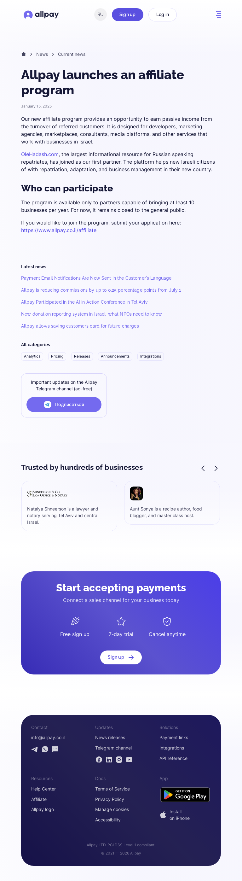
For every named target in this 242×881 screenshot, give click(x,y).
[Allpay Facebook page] (99, 759)
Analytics (32, 356)
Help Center (43, 788)
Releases (82, 356)
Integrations (150, 356)
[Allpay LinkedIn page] (109, 759)
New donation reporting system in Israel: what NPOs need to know (91, 314)
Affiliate (39, 799)
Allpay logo (42, 809)
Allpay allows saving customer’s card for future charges (80, 326)
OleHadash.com (40, 154)
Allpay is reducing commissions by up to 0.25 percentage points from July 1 (101, 290)
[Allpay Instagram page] (119, 759)
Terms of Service (112, 788)
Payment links (173, 737)
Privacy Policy (109, 799)
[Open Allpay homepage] (41, 14)
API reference (173, 758)
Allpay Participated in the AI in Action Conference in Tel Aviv (84, 302)
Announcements (115, 356)
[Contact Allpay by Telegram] (35, 749)
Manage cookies (112, 809)
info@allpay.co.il (48, 737)
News (42, 54)
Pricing (57, 356)
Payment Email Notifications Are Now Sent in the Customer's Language (96, 278)
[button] (218, 14)
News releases (110, 737)
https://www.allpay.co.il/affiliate (58, 230)
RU (100, 14)
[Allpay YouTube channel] (129, 759)
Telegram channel (113, 747)
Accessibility (108, 819)
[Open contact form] (55, 749)
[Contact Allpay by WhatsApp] (45, 749)
